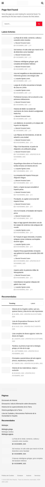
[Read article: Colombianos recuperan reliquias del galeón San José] (7, 285)
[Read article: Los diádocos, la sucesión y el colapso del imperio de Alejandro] (7, 126)
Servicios (37, 475)
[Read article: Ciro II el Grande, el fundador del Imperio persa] (7, 214)
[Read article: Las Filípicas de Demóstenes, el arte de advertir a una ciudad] (7, 138)
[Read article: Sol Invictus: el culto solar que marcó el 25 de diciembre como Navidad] (7, 52)
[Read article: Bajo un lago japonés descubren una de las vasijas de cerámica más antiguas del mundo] (7, 225)
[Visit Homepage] (22, 3)
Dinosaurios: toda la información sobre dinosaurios (19, 404)
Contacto (20, 475)
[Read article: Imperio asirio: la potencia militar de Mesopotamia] (7, 273)
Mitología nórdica (7, 432)
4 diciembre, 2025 (20, 57)
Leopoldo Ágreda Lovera (23, 78)
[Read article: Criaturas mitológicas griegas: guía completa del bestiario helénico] (7, 64)
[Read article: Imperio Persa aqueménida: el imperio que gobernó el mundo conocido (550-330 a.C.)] (7, 254)
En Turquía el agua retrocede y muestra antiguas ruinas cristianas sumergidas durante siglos (28, 239)
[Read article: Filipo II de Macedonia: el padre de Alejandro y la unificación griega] (7, 149)
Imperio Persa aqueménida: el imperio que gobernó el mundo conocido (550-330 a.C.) (28, 253)
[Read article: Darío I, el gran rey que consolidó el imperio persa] (7, 190)
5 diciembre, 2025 (20, 45)
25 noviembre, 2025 (21, 278)
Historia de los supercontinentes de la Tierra (17, 407)
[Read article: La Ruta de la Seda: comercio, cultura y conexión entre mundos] (7, 41)
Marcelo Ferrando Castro (23, 43)
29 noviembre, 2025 (21, 142)
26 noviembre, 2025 (21, 232)
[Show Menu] (3, 3)
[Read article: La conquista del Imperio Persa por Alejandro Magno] (7, 178)
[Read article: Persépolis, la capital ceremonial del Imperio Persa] (7, 202)
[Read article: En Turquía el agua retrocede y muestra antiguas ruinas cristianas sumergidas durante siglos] (7, 240)
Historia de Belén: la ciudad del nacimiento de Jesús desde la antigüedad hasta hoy (28, 111)
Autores (28, 475)
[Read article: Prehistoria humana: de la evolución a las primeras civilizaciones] (7, 100)
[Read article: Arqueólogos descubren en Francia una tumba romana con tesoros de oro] (7, 166)
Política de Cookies (8, 475)
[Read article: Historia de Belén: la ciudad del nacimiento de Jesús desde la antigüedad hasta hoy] (7, 112)
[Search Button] (42, 3)
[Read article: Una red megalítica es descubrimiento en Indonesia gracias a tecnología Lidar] (7, 76)
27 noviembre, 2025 (21, 171)
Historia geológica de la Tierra (12, 410)
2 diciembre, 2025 (20, 119)
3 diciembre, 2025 (20, 81)
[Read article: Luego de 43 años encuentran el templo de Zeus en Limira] (7, 88)
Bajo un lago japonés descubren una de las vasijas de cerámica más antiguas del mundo (28, 225)
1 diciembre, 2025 (20, 130)
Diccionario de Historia (9, 400)
